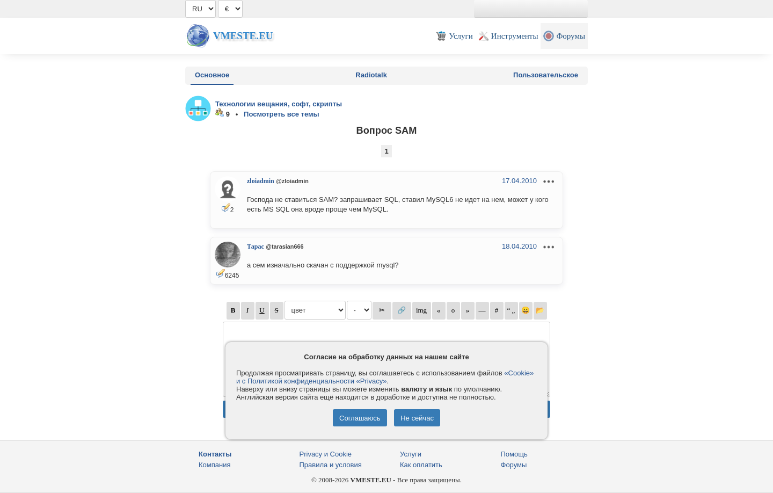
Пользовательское (545, 75)
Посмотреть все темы (281, 114)
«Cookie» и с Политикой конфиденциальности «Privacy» (385, 377)
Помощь (514, 454)
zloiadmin (260, 181)
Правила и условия (331, 465)
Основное (212, 75)
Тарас (255, 246)
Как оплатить (421, 465)
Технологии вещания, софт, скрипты (278, 104)
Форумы (514, 465)
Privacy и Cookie (326, 454)
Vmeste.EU (243, 35)
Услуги (410, 454)
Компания (215, 465)
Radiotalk (371, 75)
